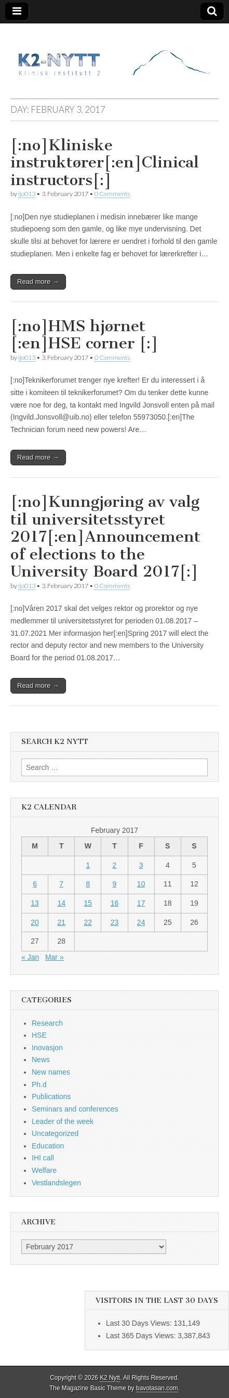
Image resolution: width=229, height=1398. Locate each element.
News (41, 1059)
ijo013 (26, 194)
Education (48, 1146)
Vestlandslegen (56, 1183)
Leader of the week (62, 1121)
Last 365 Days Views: (142, 1335)
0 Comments (112, 194)
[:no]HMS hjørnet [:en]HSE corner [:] (84, 335)
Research (47, 1023)
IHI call (43, 1158)
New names (51, 1072)
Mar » (54, 957)
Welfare (44, 1170)
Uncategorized (55, 1133)
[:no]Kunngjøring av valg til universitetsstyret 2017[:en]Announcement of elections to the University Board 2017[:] (105, 536)
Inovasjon (47, 1047)
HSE (39, 1035)
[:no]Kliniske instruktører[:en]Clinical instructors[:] (104, 162)
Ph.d (39, 1084)
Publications (51, 1096)
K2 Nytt (110, 1377)
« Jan (30, 957)
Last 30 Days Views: (139, 1323)
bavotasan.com (157, 1388)
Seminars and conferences (75, 1109)
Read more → (38, 281)
